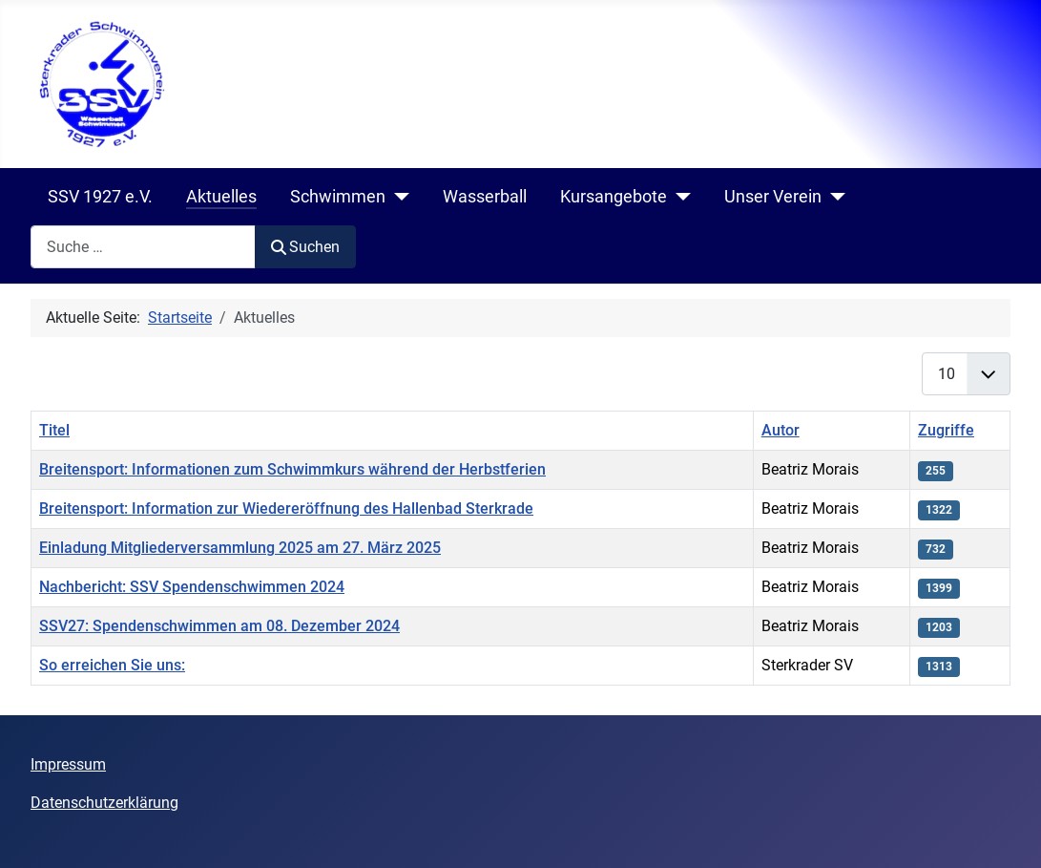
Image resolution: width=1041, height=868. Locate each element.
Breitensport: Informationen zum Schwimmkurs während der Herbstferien (292, 469)
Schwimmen (337, 196)
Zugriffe (946, 430)
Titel (54, 430)
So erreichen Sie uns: (112, 665)
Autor (780, 430)
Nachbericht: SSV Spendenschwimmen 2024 (191, 587)
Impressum (68, 764)
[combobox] (143, 246)
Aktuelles (221, 196)
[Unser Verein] (833, 196)
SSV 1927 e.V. (100, 196)
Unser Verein (773, 196)
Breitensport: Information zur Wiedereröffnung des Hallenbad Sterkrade (286, 508)
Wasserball (485, 196)
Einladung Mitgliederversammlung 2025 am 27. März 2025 (240, 548)
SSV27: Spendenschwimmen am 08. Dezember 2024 (219, 626)
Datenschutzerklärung (104, 803)
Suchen (305, 247)
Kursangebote (613, 196)
